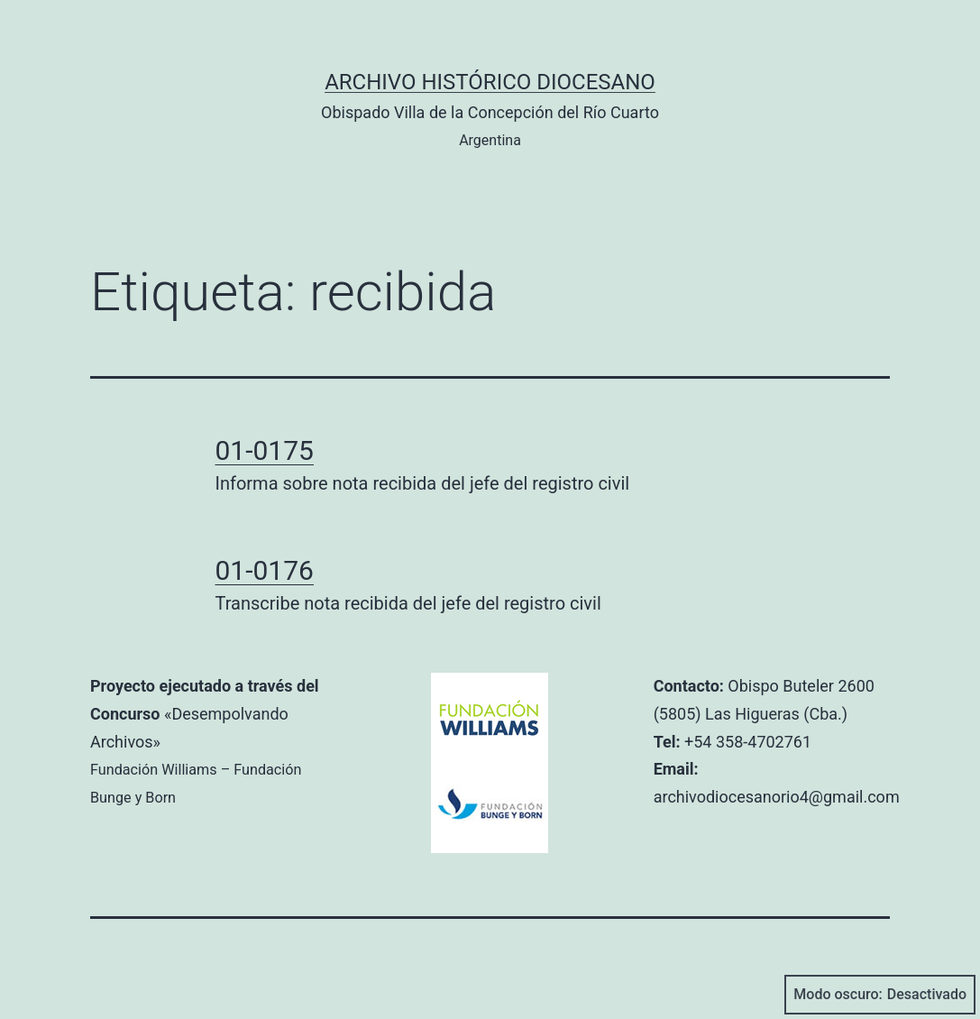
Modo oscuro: (879, 994)
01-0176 (264, 570)
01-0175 (264, 450)
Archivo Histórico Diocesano (490, 82)
